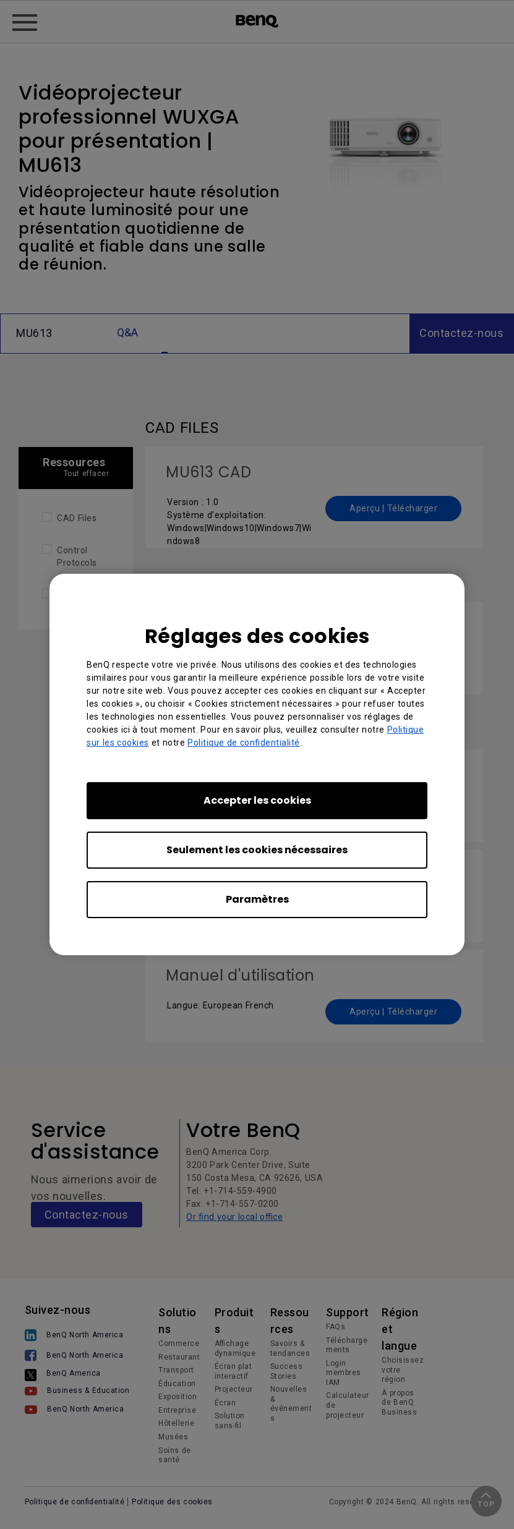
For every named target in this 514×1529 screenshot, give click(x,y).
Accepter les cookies (257, 800)
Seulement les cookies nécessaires (257, 850)
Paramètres (257, 899)
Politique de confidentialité (243, 742)
